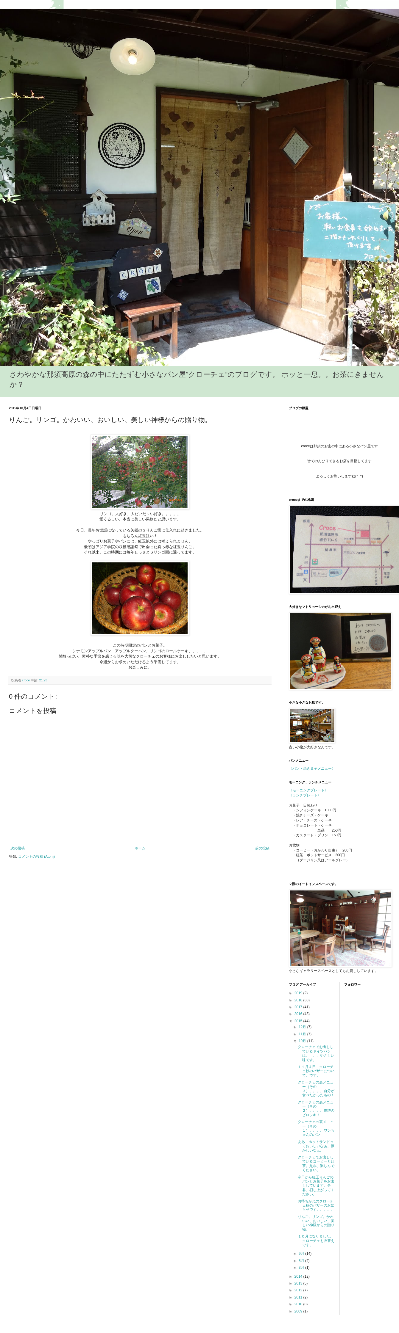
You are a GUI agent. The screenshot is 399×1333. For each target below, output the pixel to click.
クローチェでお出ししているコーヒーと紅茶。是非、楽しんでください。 (316, 1163)
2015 (298, 1021)
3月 (302, 1267)
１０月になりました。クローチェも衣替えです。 (316, 1240)
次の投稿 (17, 848)
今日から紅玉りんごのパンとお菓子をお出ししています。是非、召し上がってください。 (316, 1185)
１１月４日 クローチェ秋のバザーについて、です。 (316, 1071)
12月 (303, 1027)
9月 (302, 1254)
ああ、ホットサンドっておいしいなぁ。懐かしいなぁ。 (316, 1146)
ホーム (140, 848)
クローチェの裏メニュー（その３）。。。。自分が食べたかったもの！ (316, 1088)
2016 (298, 1014)
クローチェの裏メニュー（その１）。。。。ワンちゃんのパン (316, 1128)
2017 (298, 1007)
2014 (298, 1276)
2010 (298, 1304)
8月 (302, 1261)
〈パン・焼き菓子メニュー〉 (312, 768)
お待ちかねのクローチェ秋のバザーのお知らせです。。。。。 (316, 1205)
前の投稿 (262, 848)
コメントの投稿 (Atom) (36, 856)
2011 (298, 1297)
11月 (303, 1034)
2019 (298, 993)
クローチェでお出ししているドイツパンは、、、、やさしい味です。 (316, 1053)
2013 (298, 1283)
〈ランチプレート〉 (305, 795)
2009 (298, 1311)
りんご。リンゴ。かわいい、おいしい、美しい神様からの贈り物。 (316, 1223)
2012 (298, 1290)
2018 (298, 1000)
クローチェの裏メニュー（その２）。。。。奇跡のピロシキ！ (316, 1108)
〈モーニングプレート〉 (308, 790)
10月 (303, 1041)
